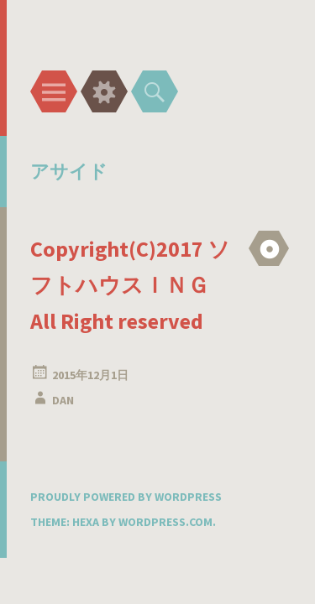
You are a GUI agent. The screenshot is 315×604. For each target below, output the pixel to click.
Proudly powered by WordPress (126, 496)
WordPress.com (165, 521)
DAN (63, 400)
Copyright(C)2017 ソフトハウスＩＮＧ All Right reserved (130, 285)
